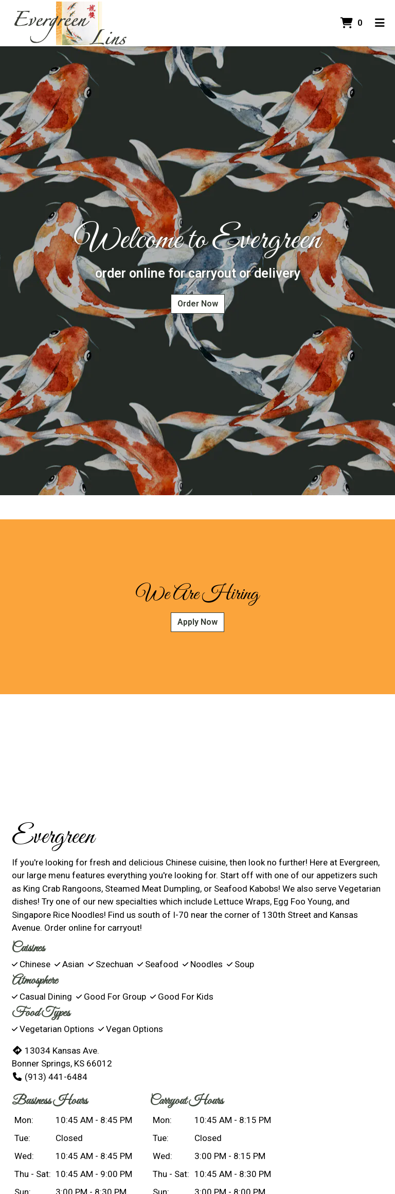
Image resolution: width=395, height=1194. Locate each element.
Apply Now (197, 622)
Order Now (197, 304)
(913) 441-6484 (49, 1077)
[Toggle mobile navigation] (380, 23)
